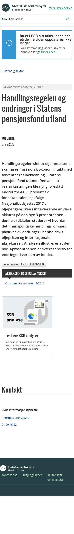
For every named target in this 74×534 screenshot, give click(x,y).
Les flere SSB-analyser (21, 335)
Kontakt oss (9, 475)
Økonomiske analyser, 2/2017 (24, 283)
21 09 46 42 (9, 425)
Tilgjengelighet (32, 475)
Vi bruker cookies (60, 8)
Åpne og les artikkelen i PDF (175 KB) (24, 264)
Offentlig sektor (14, 71)
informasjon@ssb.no (15, 418)
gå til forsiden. (46, 52)
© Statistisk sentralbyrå (55, 477)
